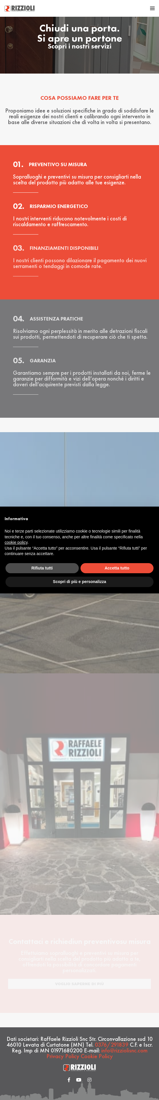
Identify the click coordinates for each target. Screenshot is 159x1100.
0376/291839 (111, 1044)
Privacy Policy (62, 1056)
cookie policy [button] (16, 542)
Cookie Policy (97, 1056)
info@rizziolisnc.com (124, 1050)
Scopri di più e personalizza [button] (79, 581)
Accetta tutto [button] (116, 568)
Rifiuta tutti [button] (42, 568)
